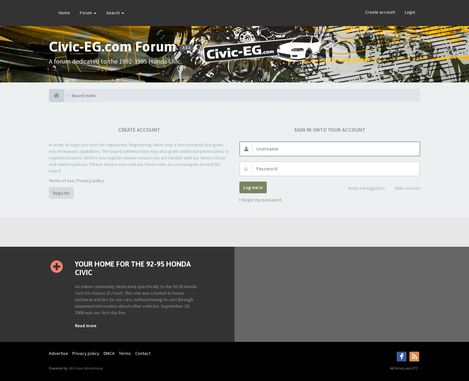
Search (115, 13)
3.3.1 (186, 48)
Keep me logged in (363, 188)
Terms (125, 353)
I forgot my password (260, 200)
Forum (88, 13)
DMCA (109, 353)
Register (61, 193)
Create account (380, 12)
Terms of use (61, 180)
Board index (84, 95)
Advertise (58, 353)
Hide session (404, 188)
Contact (142, 353)
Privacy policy (90, 180)
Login (410, 12)
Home (64, 13)
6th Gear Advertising (85, 368)
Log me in (253, 187)
